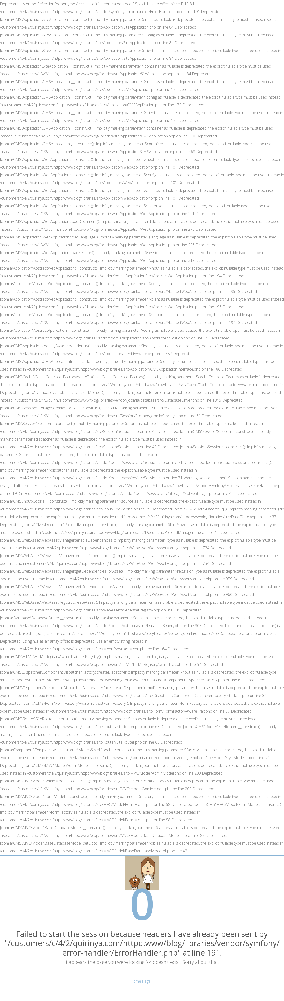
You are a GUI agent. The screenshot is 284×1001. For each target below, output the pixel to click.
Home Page (140, 981)
